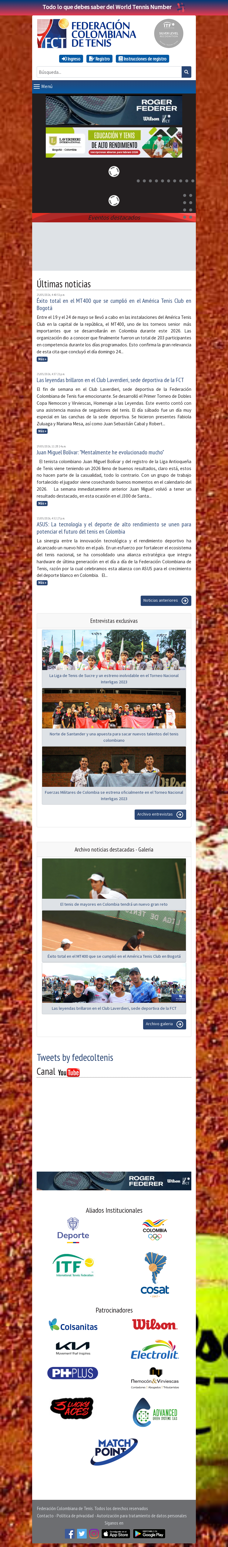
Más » (42, 358)
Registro (99, 59)
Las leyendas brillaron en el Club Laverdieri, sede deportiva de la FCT (110, 379)
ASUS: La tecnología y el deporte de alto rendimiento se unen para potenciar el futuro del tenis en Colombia (114, 526)
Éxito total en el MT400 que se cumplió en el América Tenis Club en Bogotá (114, 303)
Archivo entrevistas (160, 813)
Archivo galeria (164, 1023)
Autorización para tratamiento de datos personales (142, 1514)
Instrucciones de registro (142, 59)
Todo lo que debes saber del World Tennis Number (114, 7)
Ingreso (71, 59)
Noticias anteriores (166, 599)
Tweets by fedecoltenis (75, 1056)
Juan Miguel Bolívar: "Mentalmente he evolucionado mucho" (100, 451)
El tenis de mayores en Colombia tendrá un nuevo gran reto (114, 903)
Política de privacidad (75, 1514)
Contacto (45, 1514)
